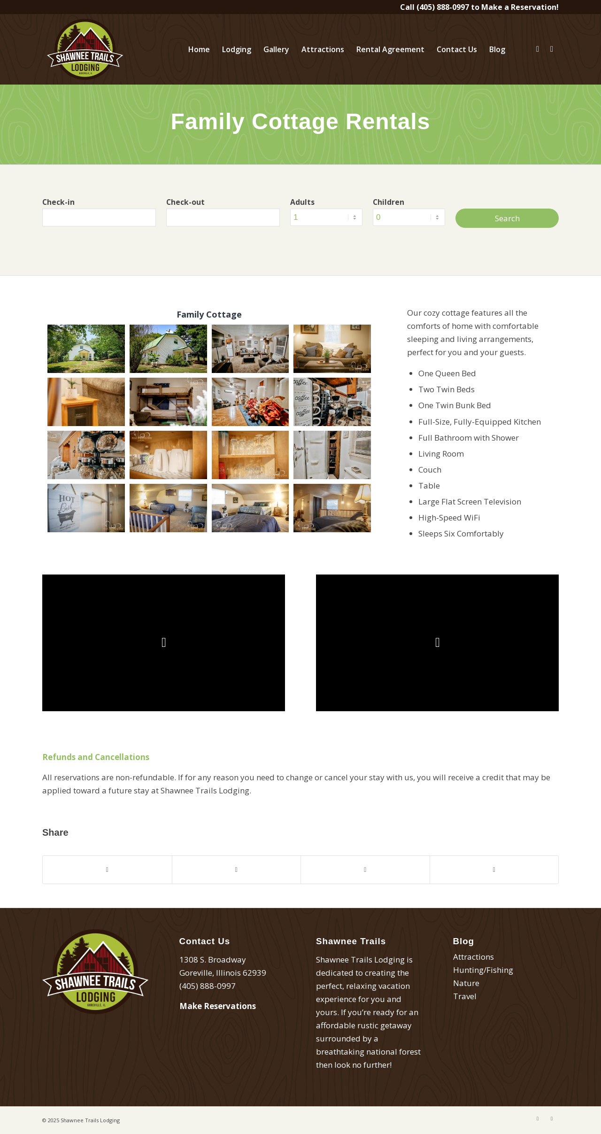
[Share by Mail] (494, 870)
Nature (466, 983)
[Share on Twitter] (236, 870)
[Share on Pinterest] (365, 870)
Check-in (58, 202)
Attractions (473, 956)
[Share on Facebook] (107, 870)
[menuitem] (199, 49)
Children (388, 202)
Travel (465, 996)
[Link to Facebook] (538, 49)
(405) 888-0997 (442, 7)
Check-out (185, 202)
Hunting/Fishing (483, 969)
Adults (302, 202)
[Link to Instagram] (552, 49)
